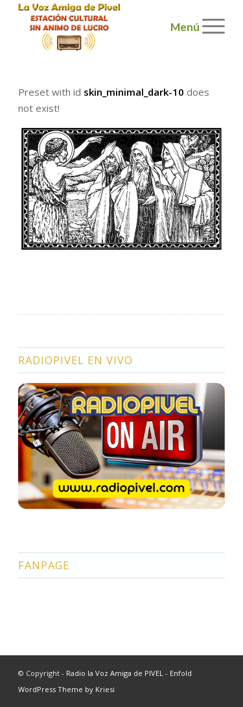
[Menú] (207, 26)
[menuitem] (207, 26)
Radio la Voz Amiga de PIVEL (114, 673)
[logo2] (100, 26)
